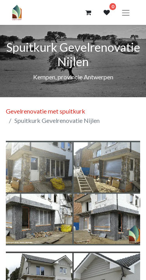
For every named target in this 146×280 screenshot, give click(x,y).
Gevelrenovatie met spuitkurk (45, 111)
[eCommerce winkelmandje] (88, 12)
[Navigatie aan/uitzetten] (126, 12)
